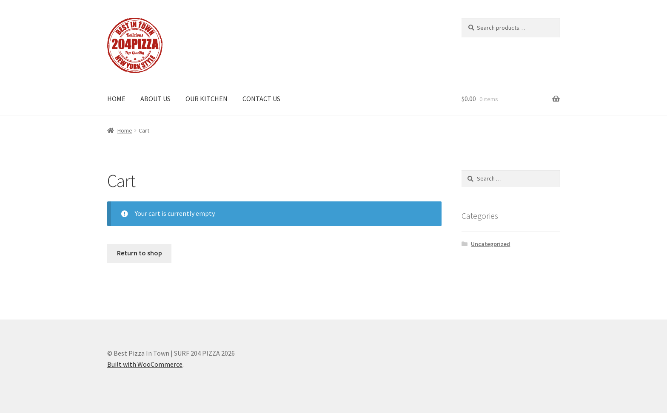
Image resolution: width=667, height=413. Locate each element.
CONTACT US (261, 98)
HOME (116, 98)
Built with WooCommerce (144, 364)
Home (124, 130)
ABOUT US (155, 98)
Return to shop (139, 253)
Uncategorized (490, 244)
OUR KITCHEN (206, 98)
